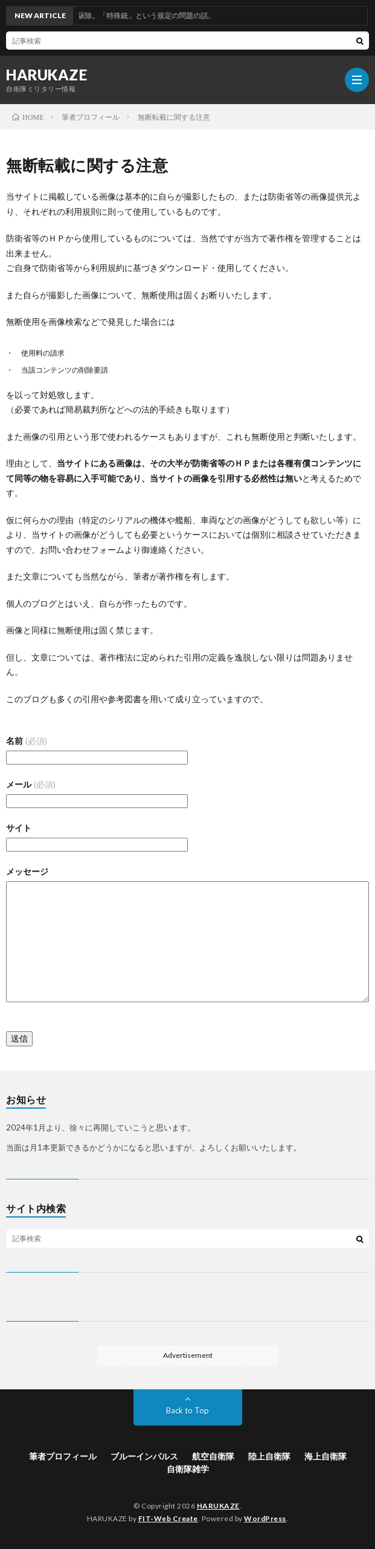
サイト (18, 828)
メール (31, 784)
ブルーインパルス (144, 1456)
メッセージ (27, 871)
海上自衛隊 (325, 1456)
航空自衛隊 (213, 1456)
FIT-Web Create (168, 1518)
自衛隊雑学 (188, 1469)
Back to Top (187, 1410)
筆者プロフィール (63, 1456)
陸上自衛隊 (269, 1456)
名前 (26, 740)
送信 (19, 1038)
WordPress (265, 1518)
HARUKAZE (46, 75)
